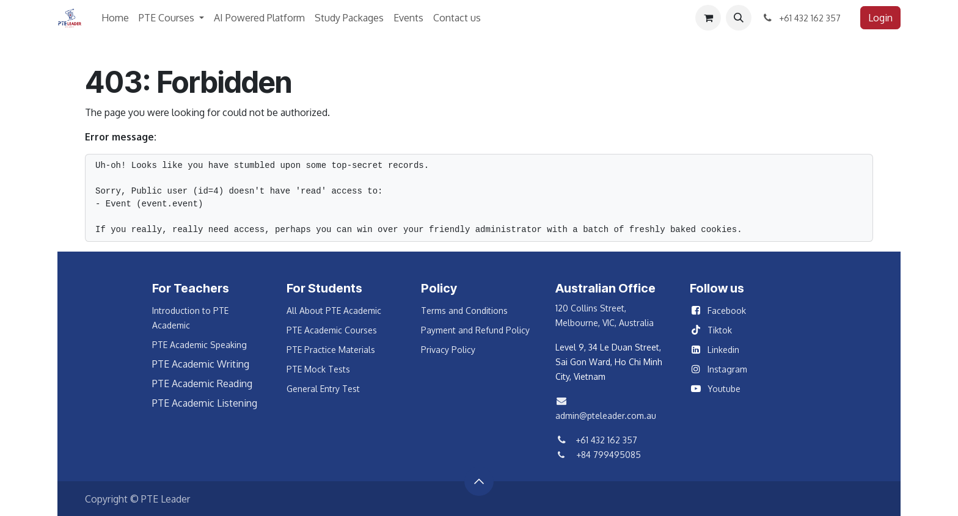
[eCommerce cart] (708, 18)
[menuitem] (115, 17)
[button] (738, 18)
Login (880, 18)
